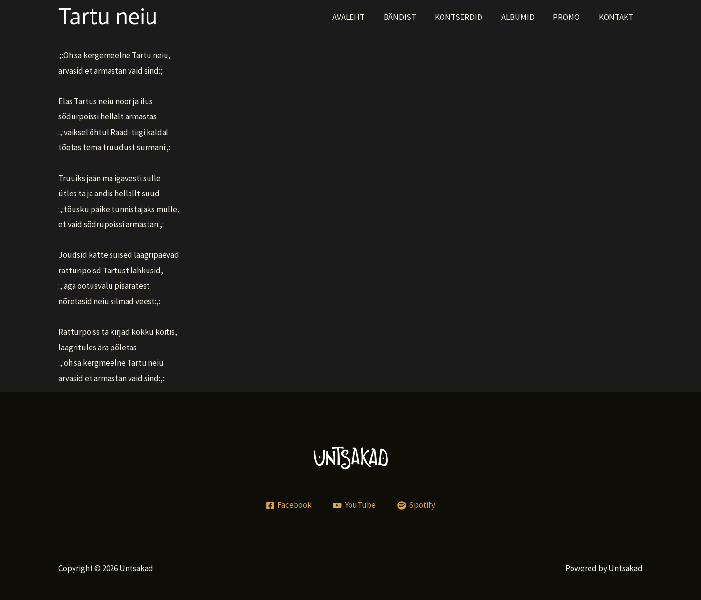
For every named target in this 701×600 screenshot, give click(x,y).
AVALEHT (361, 17)
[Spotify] (416, 505)
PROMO (569, 17)
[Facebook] (289, 505)
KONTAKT (617, 17)
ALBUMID (523, 17)
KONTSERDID (466, 17)
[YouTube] (354, 505)
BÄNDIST (409, 17)
